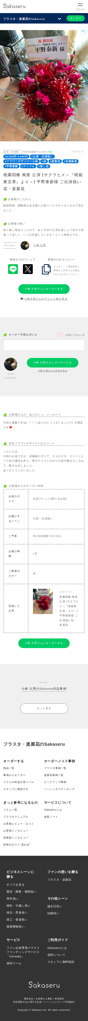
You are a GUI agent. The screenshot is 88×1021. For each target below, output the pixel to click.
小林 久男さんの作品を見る (52, 370)
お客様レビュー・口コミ (18, 823)
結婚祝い (53, 913)
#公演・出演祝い (42, 156)
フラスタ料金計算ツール (18, 782)
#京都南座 (70, 161)
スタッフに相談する (15, 789)
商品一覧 (8, 768)
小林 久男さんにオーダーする (44, 288)
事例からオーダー (14, 775)
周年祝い (13, 898)
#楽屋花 (55, 161)
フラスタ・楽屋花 (59, 879)
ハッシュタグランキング (59, 789)
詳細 (49, 152)
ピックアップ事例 (55, 782)
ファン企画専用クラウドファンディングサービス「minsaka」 (23, 952)
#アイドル (28, 166)
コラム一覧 (10, 809)
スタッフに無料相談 (60, 961)
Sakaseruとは (53, 809)
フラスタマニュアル (15, 816)
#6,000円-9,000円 (16, 156)
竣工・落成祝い (17, 919)
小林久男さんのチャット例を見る (44, 298)
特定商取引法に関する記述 (27, 1002)
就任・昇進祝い (17, 912)
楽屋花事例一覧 (54, 775)
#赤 (44, 161)
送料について (56, 954)
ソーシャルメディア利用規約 (59, 1002)
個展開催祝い (16, 926)
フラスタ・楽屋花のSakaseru (24, 18)
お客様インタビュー (15, 830)
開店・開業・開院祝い (22, 891)
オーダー (75, 18)
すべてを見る (16, 884)
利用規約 (59, 998)
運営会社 (28, 998)
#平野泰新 (11, 166)
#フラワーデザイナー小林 (21, 161)
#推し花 (43, 166)
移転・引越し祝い (19, 905)
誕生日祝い (54, 906)
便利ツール (14, 963)
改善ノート (51, 816)
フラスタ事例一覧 (55, 768)
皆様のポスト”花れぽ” (17, 844)
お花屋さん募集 (44, 998)
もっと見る (44, 708)
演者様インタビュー (15, 837)
